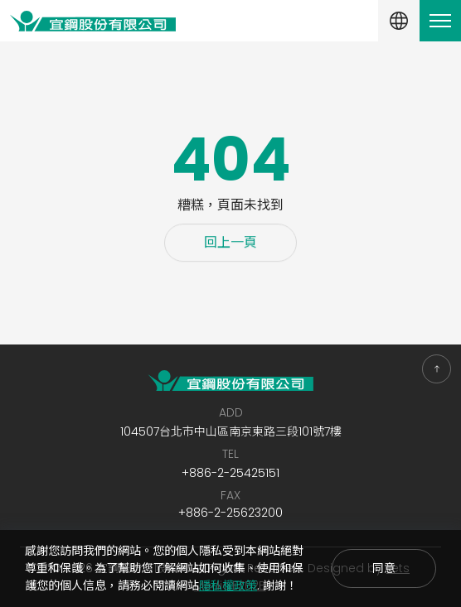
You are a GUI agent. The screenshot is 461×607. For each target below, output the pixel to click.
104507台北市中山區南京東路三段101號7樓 (231, 431)
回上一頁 (230, 243)
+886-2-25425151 (230, 473)
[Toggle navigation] (440, 20)
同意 (383, 568)
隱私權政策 (228, 585)
